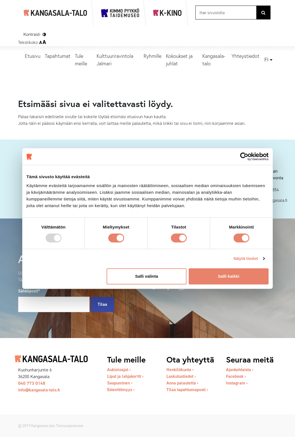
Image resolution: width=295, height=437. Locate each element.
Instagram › (237, 383)
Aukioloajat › (119, 370)
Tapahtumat (57, 56)
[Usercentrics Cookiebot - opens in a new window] (244, 156)
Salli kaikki (228, 276)
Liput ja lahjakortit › (125, 376)
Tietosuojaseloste (69, 425)
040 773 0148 (31, 383)
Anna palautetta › (182, 383)
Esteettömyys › (121, 390)
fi (266, 59)
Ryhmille (152, 56)
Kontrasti (31, 34)
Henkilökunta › (180, 370)
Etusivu (32, 56)
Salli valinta (146, 276)
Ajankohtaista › (240, 370)
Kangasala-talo (213, 60)
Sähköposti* (29, 291)
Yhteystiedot (245, 56)
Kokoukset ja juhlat (179, 60)
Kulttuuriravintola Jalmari (115, 60)
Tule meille (81, 60)
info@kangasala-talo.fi (39, 390)
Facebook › (236, 376)
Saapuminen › (119, 383)
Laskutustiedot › (181, 376)
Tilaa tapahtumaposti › (187, 390)
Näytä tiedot (246, 258)
